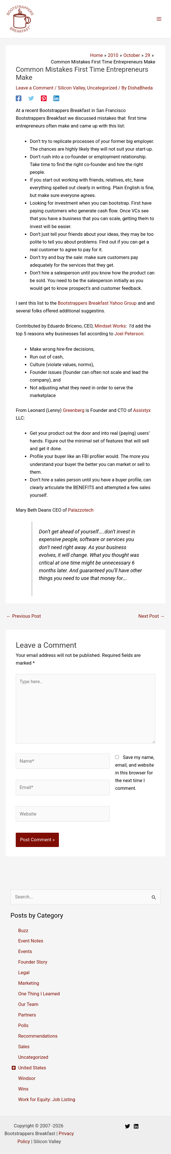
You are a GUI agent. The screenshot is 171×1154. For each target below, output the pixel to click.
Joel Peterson (128, 333)
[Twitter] (31, 98)
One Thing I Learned (39, 993)
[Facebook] (18, 98)
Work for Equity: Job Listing (46, 1099)
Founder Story (32, 962)
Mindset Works (110, 326)
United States (32, 1068)
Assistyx (142, 410)
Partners (27, 1015)
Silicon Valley (71, 88)
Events (25, 951)
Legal (23, 972)
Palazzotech (81, 510)
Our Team (28, 1004)
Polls (23, 1025)
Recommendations (37, 1036)
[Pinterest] (44, 98)
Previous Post (23, 616)
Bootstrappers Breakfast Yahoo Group (97, 303)
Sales (23, 1046)
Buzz (23, 930)
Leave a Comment (34, 88)
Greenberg (74, 410)
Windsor (26, 1078)
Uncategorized (102, 88)
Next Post (151, 616)
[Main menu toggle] (158, 19)
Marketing (28, 983)
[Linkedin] (56, 98)
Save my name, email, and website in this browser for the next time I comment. (134, 773)
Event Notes (30, 941)
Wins (23, 1089)
